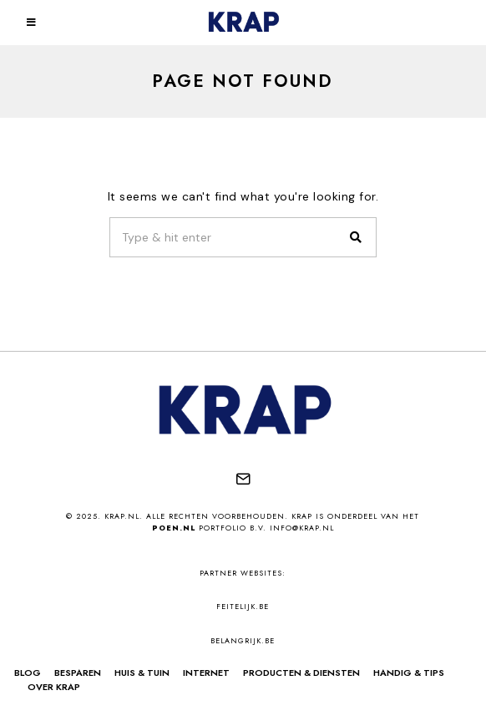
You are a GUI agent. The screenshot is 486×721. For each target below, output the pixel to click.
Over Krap (54, 686)
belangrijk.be (242, 640)
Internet (206, 672)
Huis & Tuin (142, 672)
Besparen (77, 672)
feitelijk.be (242, 606)
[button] (357, 237)
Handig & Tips (408, 672)
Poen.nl (173, 527)
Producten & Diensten (301, 672)
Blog (27, 672)
